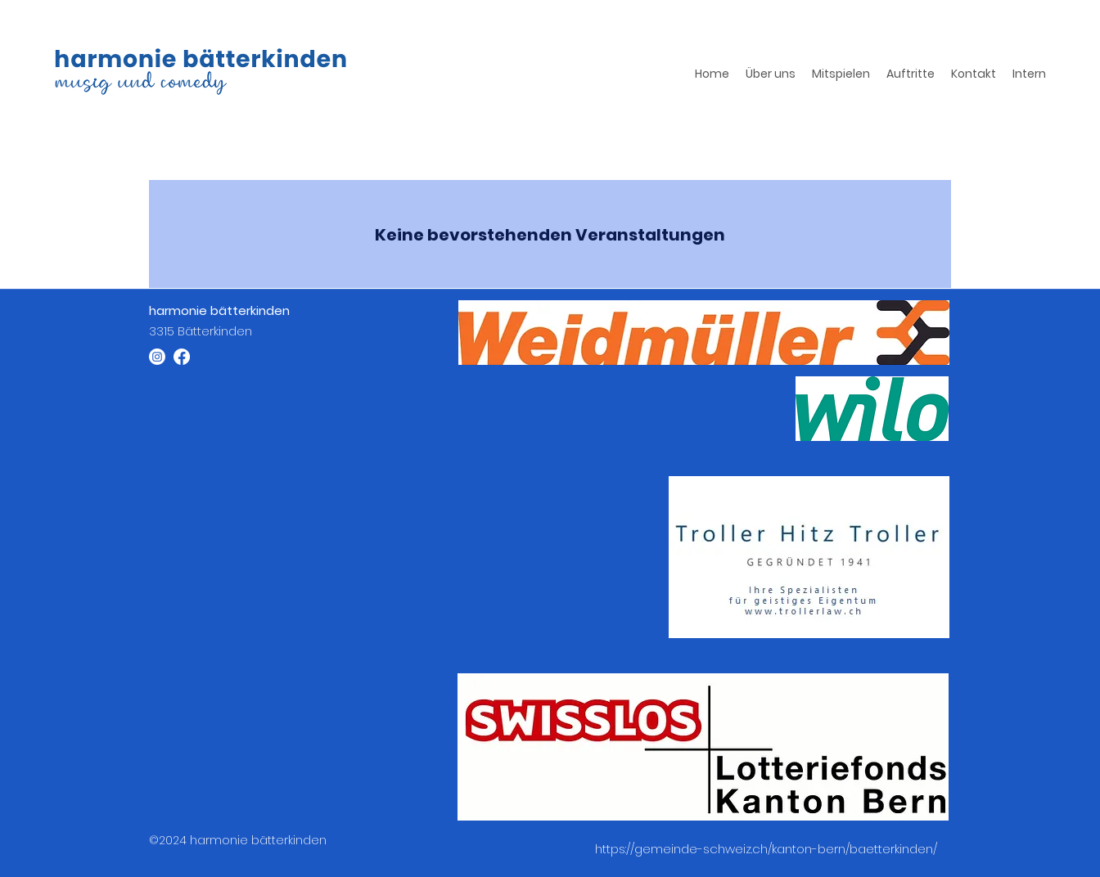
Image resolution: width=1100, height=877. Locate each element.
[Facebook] (182, 357)
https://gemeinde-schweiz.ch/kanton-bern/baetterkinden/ (766, 848)
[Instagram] (157, 357)
